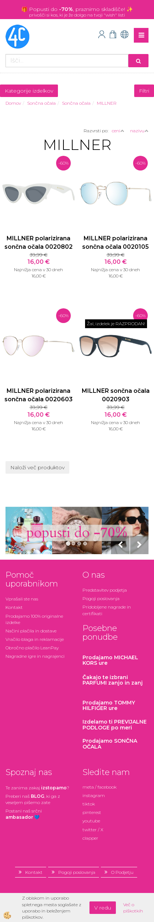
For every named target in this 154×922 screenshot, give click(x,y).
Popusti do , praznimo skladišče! (77, 9)
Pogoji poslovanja (101, 598)
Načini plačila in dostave (31, 631)
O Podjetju (122, 872)
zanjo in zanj (112, 680)
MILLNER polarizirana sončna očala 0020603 (38, 395)
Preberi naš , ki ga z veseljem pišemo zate (33, 799)
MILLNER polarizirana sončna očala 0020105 (115, 242)
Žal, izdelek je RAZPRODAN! (116, 323)
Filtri (144, 90)
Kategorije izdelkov (29, 90)
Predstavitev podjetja (104, 590)
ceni (118, 130)
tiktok (88, 804)
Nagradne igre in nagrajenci (35, 656)
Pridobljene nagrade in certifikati (106, 610)
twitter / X (92, 829)
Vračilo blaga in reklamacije (35, 639)
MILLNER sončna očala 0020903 (116, 395)
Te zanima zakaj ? (37, 787)
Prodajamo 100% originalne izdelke (34, 619)
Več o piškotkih (133, 908)
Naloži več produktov (37, 467)
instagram (93, 795)
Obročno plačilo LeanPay (32, 647)
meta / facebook (99, 787)
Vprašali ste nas (22, 599)
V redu (102, 907)
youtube (91, 821)
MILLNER (107, 103)
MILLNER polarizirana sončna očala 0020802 (38, 242)
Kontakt (14, 607)
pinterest (91, 812)
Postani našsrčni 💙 (24, 814)
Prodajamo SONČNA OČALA (109, 744)
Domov (13, 103)
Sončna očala (41, 103)
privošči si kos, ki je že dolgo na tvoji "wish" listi (77, 15)
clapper (90, 838)
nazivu (139, 130)
